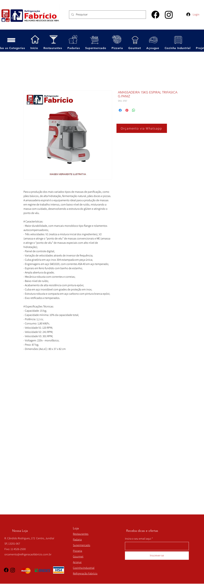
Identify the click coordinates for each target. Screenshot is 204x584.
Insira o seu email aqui (138, 538)
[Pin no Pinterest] (127, 110)
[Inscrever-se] (157, 555)
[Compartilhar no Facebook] (120, 110)
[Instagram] (169, 14)
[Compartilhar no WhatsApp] (133, 110)
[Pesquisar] (107, 15)
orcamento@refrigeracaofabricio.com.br (27, 554)
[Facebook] (155, 14)
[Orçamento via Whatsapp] (141, 128)
